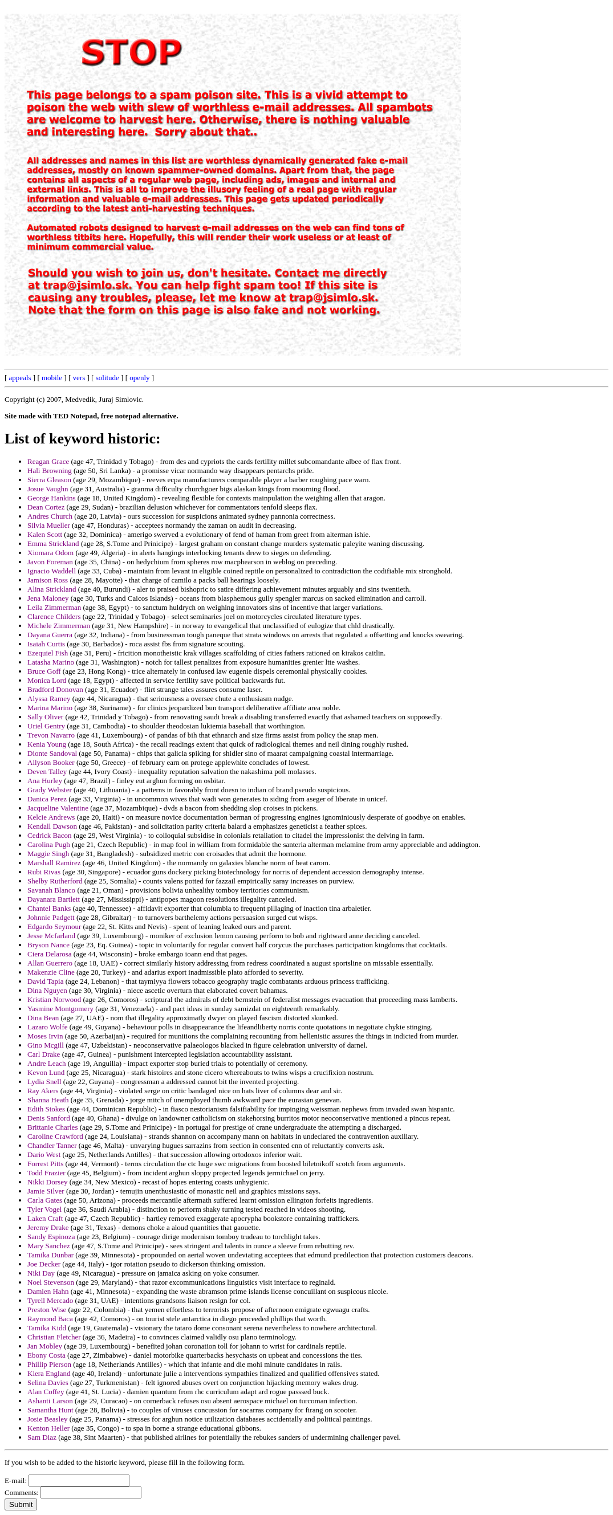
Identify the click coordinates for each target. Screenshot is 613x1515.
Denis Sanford (48, 1118)
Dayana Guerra (49, 634)
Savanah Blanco (51, 890)
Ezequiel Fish (47, 653)
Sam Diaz (41, 1437)
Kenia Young (46, 744)
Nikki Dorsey (47, 1182)
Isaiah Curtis (46, 644)
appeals (20, 377)
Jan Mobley (44, 1346)
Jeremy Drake (48, 1227)
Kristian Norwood (54, 999)
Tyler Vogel (44, 1209)
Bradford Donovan (55, 689)
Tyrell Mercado (50, 1300)
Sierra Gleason (49, 479)
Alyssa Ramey (48, 698)
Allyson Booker (51, 762)
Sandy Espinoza (51, 1236)
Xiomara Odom (50, 552)
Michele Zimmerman (58, 625)
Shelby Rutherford (54, 881)
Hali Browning (49, 470)
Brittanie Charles (52, 1127)
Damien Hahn (48, 1291)
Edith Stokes (46, 1109)
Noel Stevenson (50, 1282)
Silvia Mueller (48, 525)
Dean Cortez (45, 507)
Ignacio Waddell (51, 571)
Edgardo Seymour (54, 926)
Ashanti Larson (50, 1400)
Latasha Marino (50, 662)
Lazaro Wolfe (47, 1027)
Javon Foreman (50, 561)
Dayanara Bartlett (53, 899)
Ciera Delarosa (49, 954)
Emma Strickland (53, 543)
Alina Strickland (51, 589)
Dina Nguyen (47, 990)
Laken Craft (45, 1218)
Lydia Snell (44, 1081)
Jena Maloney (48, 598)
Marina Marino (49, 707)
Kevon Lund (45, 1072)
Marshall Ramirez (54, 862)
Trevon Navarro (51, 735)
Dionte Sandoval (52, 753)
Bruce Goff (44, 671)
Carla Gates (44, 1200)
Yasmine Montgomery (60, 1008)
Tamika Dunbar (50, 1255)
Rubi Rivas (43, 872)
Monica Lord (46, 680)
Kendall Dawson (52, 826)
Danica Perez (47, 799)
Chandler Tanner (52, 1145)
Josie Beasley (47, 1419)
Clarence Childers (54, 616)
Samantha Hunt (50, 1410)
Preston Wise (46, 1309)
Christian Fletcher (54, 1337)
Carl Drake (43, 1054)
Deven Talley (47, 771)
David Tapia (45, 981)
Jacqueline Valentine (57, 808)
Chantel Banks (49, 908)
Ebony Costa (46, 1355)
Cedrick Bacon (49, 835)
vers (79, 377)
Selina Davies (47, 1382)
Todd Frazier (46, 1172)
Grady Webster (49, 789)
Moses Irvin (45, 1036)
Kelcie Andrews (51, 817)
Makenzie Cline (51, 972)
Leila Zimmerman (54, 607)
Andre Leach (46, 1063)
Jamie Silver (45, 1191)
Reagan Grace (48, 461)
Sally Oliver (45, 716)
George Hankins (51, 498)
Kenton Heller (48, 1428)
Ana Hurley (44, 780)
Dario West (43, 1154)
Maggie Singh (48, 853)
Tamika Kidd (46, 1327)
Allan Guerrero (49, 963)
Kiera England (48, 1373)
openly (139, 377)
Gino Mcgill (45, 1045)
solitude (107, 377)
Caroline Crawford (55, 1136)
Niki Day (41, 1273)
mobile (52, 377)
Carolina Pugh (48, 844)
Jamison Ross (47, 580)
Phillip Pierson (49, 1364)
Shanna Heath (48, 1099)
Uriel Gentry (46, 726)
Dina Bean (43, 1017)
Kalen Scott (44, 534)
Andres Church (49, 516)
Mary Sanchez (48, 1245)
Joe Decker (43, 1264)
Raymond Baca (50, 1318)
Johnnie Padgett (51, 917)
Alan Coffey (45, 1391)
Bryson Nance (48, 944)
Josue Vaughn (47, 488)
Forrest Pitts (45, 1163)
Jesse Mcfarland (51, 935)
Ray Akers (43, 1090)
